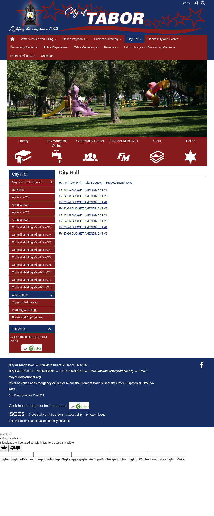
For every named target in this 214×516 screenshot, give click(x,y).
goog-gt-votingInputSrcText (93, 459)
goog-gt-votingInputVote (167, 459)
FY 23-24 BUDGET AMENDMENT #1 (83, 202)
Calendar (47, 55)
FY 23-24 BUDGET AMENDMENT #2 (83, 208)
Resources (111, 47)
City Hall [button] (134, 39)
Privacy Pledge (95, 414)
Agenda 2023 (20, 219)
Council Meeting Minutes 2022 (31, 257)
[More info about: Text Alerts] (32, 343)
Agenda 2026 (20, 197)
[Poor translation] (15, 448)
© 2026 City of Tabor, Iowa (46, 414)
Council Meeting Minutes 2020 (31, 272)
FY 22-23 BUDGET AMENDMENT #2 (83, 196)
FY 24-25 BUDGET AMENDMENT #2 (83, 221)
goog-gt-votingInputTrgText (131, 459)
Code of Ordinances (25, 302)
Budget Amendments (118, 182)
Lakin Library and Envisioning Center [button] (149, 47)
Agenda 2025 (20, 204)
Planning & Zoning (24, 310)
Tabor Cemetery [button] (86, 47)
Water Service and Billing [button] (38, 39)
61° (187, 3)
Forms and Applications (27, 317)
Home (63, 182)
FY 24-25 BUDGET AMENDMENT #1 (83, 214)
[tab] (32, 329)
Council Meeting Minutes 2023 (31, 249)
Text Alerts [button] (22, 329)
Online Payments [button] (75, 39)
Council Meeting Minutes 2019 (31, 279)
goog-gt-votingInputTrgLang (54, 459)
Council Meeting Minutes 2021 (31, 264)
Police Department (56, 47)
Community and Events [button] (164, 39)
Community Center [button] (23, 47)
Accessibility (74, 414)
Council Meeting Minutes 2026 (31, 227)
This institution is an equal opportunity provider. (39, 421)
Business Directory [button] (107, 39)
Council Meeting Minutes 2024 (31, 242)
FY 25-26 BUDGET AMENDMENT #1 (83, 227)
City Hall (75, 182)
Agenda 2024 (20, 212)
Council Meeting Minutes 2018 (31, 287)
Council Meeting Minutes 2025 (31, 234)
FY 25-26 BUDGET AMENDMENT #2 (83, 233)
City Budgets (93, 182)
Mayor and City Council (27, 182)
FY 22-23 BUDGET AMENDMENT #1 (83, 189)
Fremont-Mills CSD (22, 55)
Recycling (18, 189)
